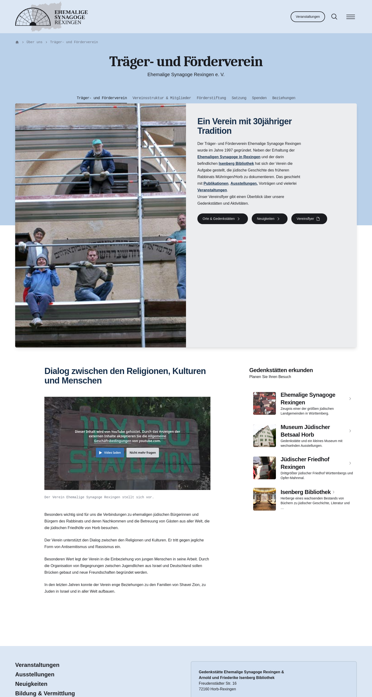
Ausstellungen (244, 183)
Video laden (112, 453)
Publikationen (216, 183)
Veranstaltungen (308, 16)
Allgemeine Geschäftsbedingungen (130, 438)
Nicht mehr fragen (143, 453)
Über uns (34, 42)
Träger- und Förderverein (74, 42)
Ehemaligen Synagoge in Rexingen (228, 157)
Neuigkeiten (31, 684)
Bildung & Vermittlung (45, 693)
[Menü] (350, 17)
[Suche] (334, 16)
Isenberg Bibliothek (236, 164)
